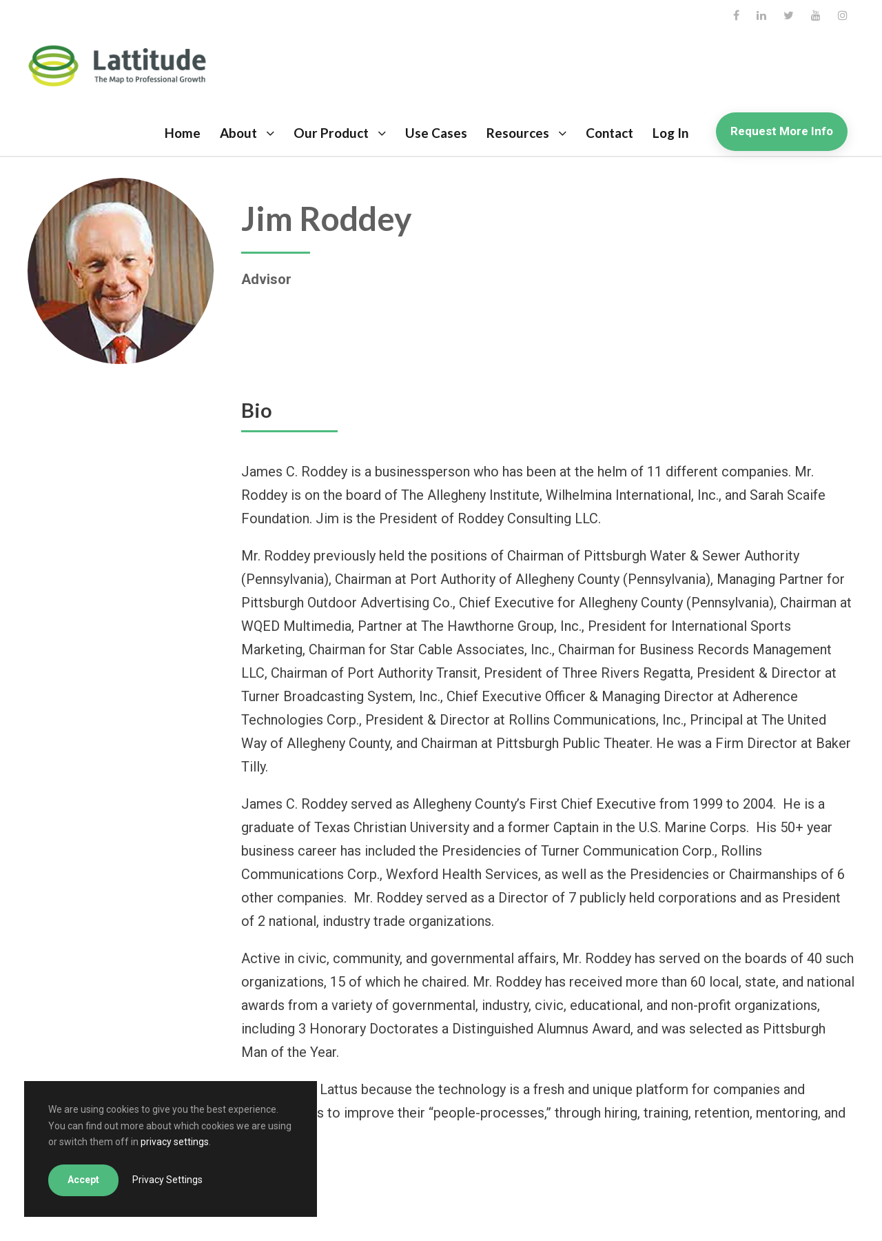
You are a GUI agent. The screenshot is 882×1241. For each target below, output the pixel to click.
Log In (670, 133)
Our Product (331, 133)
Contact (609, 133)
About (238, 133)
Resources (517, 133)
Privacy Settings (167, 1179)
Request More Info (781, 131)
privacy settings (175, 1141)
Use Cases (436, 133)
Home (183, 133)
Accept (83, 1179)
